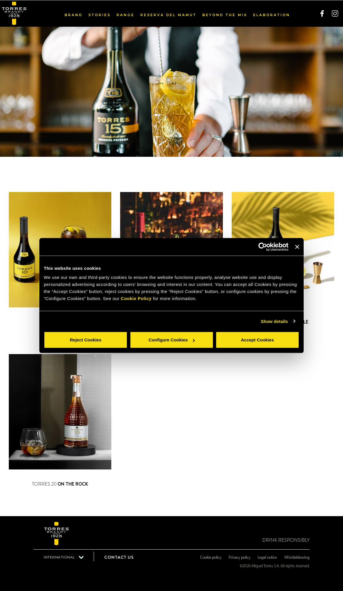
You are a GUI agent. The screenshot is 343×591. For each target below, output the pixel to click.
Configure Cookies (172, 339)
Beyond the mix (224, 15)
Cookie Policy (136, 298)
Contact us (119, 557)
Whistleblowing (297, 557)
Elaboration (271, 15)
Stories (99, 15)
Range (125, 15)
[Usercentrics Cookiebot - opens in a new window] (262, 246)
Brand (74, 15)
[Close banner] (297, 247)
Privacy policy (239, 557)
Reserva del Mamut (168, 15)
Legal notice (267, 557)
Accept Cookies (257, 339)
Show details (274, 321)
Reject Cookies (86, 339)
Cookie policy (210, 557)
